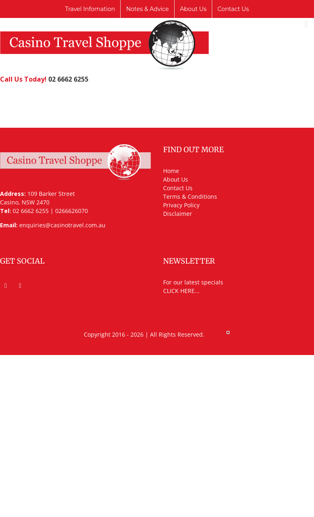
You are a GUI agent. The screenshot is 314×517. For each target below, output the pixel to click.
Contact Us (178, 188)
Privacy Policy (181, 205)
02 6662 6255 (68, 79)
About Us (175, 179)
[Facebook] (5, 285)
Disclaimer (177, 213)
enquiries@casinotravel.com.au (62, 225)
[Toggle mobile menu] (306, 24)
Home (171, 171)
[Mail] (20, 285)
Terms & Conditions (190, 196)
